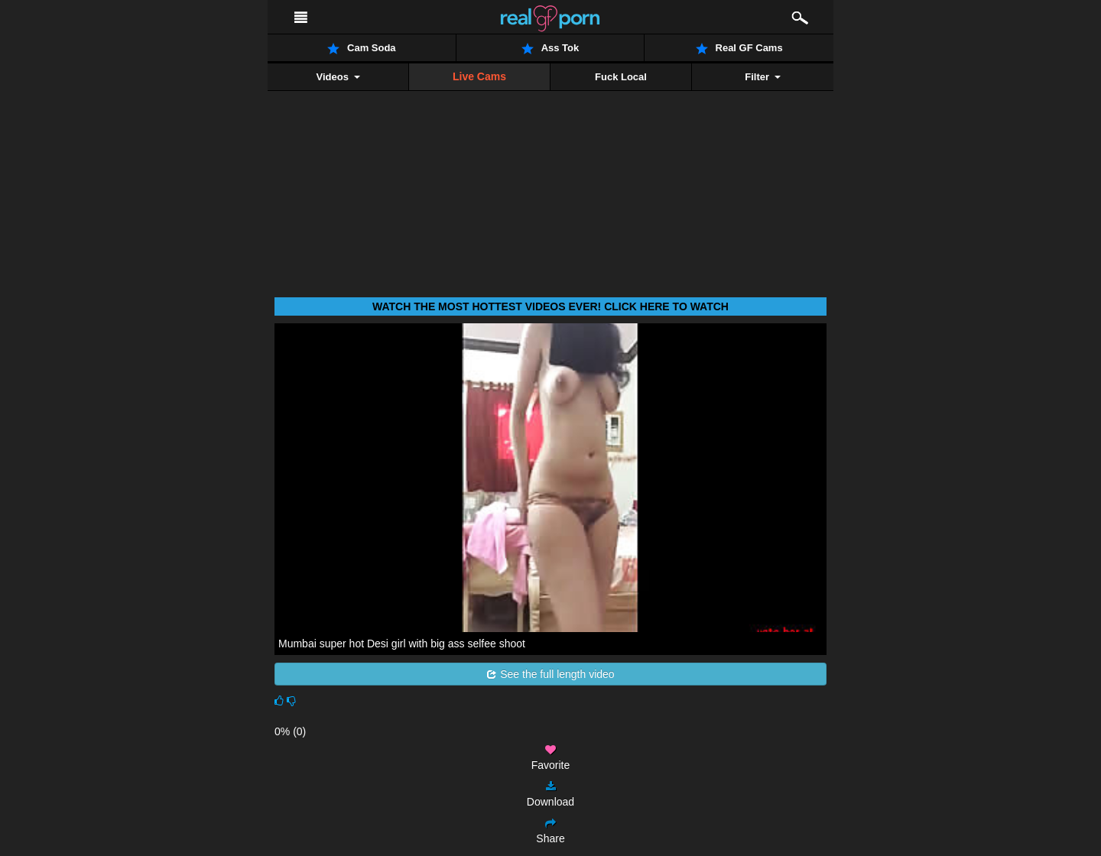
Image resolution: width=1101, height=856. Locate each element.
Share (550, 831)
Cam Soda (361, 48)
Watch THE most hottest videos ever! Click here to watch (550, 306)
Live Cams (479, 76)
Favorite (550, 757)
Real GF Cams (739, 48)
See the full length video (550, 674)
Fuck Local (621, 77)
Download (550, 794)
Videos (337, 77)
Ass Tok (550, 48)
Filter (762, 77)
